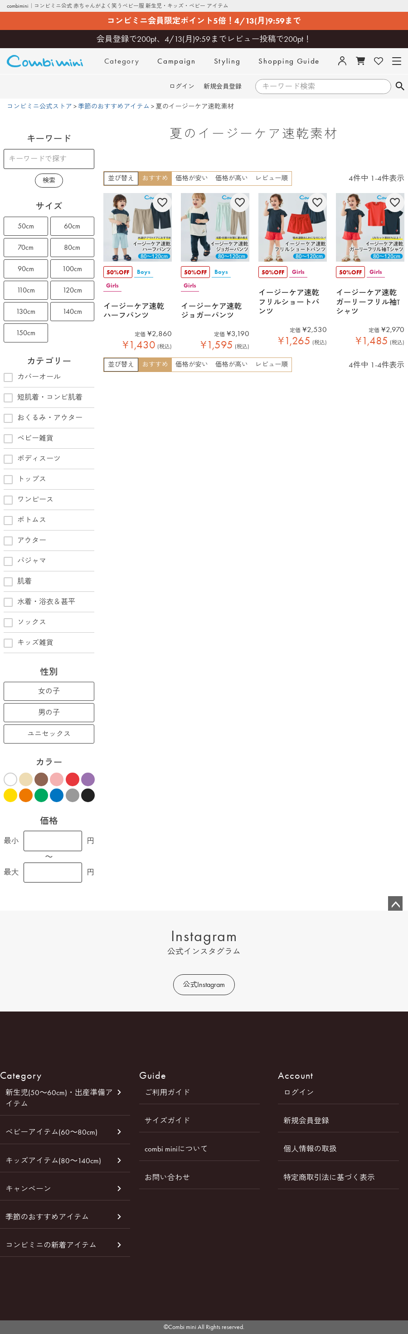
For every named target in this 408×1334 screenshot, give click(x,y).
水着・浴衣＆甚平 (39, 602)
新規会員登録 (223, 86)
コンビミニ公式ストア (39, 106)
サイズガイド (167, 1120)
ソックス (25, 623)
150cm (25, 332)
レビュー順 (271, 178)
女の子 (49, 691)
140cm (72, 311)
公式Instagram (204, 984)
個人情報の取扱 (309, 1148)
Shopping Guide (289, 61)
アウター (25, 541)
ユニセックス (49, 733)
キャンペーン (28, 1188)
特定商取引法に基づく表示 (328, 1177)
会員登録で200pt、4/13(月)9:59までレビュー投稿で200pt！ (204, 39)
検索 (399, 86)
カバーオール (32, 377)
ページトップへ (395, 903)
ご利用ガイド (167, 1092)
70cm (26, 247)
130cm (25, 311)
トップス (25, 480)
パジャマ (25, 561)
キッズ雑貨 (28, 643)
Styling (227, 61)
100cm (72, 268)
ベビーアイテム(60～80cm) (51, 1131)
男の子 (49, 712)
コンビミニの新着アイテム (51, 1245)
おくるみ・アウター (43, 418)
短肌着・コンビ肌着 (43, 398)
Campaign (176, 61)
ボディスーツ (32, 459)
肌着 (18, 582)
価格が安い (191, 178)
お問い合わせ (167, 1177)
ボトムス (25, 521)
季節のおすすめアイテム (114, 106)
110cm (26, 290)
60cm (72, 226)
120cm (72, 290)
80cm (72, 247)
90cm (26, 268)
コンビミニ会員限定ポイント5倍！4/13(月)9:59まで (204, 21)
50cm (26, 226)
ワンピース (28, 500)
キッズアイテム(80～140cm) (53, 1160)
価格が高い (231, 178)
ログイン (181, 86)
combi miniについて (176, 1148)
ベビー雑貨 (28, 439)
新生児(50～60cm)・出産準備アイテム (59, 1098)
